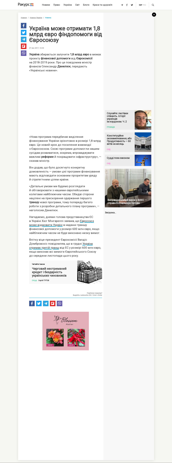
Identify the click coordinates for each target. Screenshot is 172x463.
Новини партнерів (36, 420)
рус (144, 5)
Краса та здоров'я (102, 4)
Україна (67, 4)
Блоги (86, 4)
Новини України (36, 18)
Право (56, 4)
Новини (46, 4)
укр (140, 5)
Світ (77, 4)
